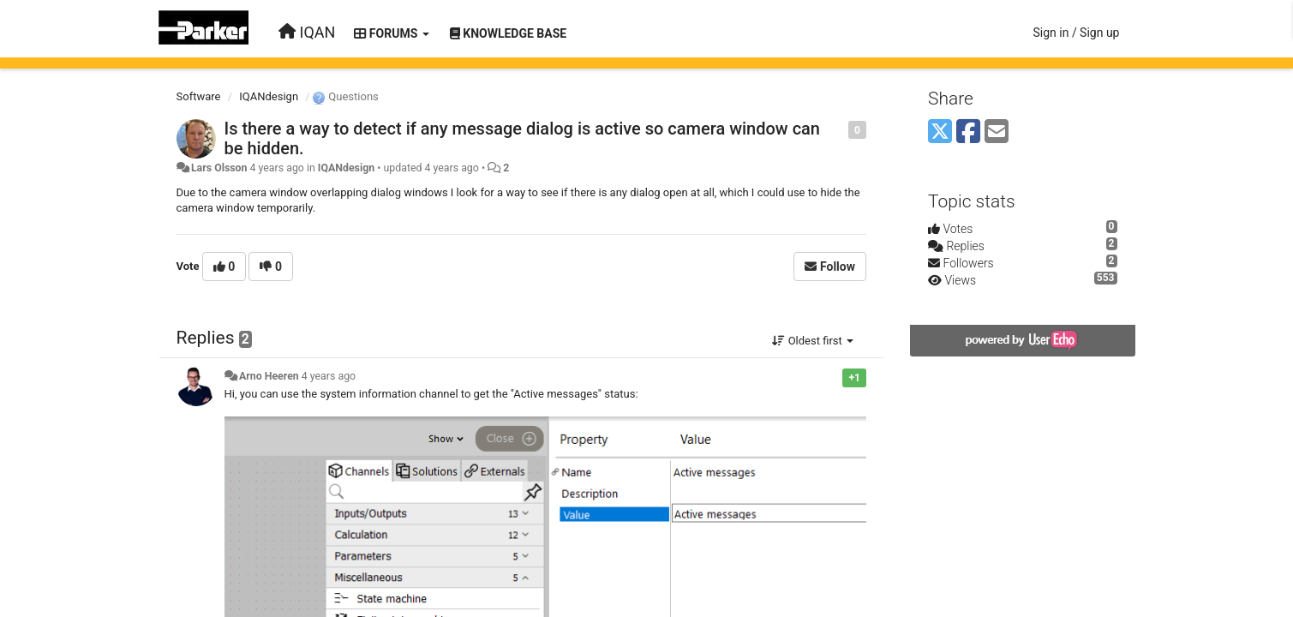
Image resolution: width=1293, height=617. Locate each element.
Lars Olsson (219, 168)
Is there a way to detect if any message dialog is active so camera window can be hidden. (522, 138)
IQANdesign (268, 96)
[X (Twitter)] (940, 132)
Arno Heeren (269, 376)
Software (199, 96)
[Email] (997, 132)
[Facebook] (968, 132)
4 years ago (329, 376)
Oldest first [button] (812, 340)
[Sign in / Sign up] (1076, 32)
